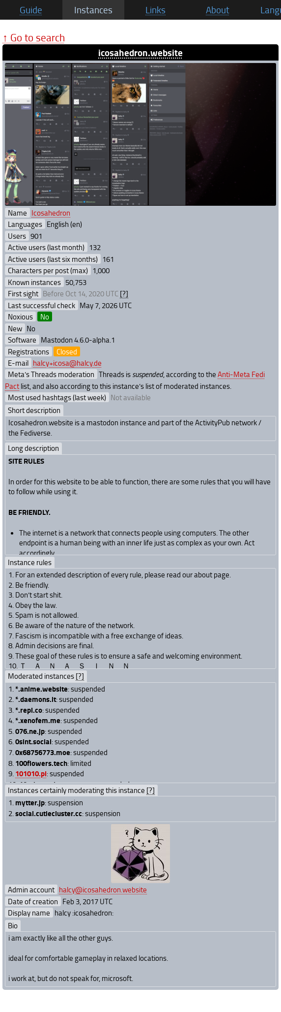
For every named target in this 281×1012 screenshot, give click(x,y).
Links (155, 9)
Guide (31, 9)
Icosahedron (50, 213)
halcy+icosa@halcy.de (67, 363)
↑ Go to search (33, 37)
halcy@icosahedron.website (103, 889)
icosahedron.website (140, 52)
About (217, 9)
